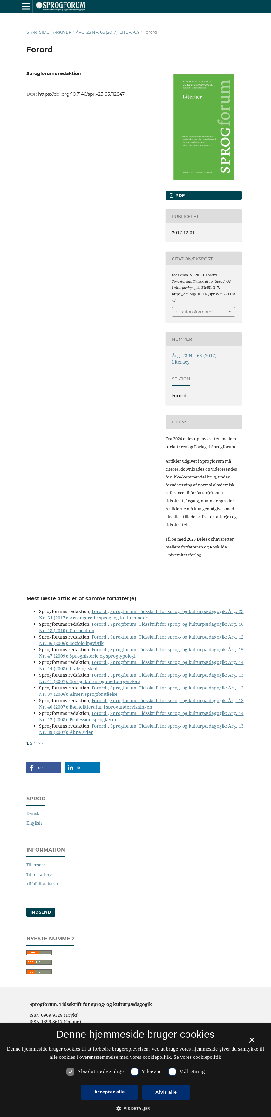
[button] (43, 767)
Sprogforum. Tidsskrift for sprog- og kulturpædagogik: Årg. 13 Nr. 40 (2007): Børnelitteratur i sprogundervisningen (141, 703)
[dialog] (135, 1070)
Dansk (32, 813)
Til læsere (35, 865)
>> (40, 743)
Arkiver (62, 32)
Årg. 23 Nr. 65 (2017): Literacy (107, 32)
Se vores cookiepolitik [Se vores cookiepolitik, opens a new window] (197, 1057)
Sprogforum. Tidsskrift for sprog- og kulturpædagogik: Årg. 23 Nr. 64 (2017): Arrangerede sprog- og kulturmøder (141, 614)
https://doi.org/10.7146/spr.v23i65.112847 (81, 94)
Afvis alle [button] (166, 1092)
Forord (100, 611)
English (34, 823)
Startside (37, 32)
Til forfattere (39, 874)
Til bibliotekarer (42, 884)
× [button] (251, 1042)
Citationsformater (194, 311)
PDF (179, 195)
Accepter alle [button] (109, 1092)
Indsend (40, 912)
